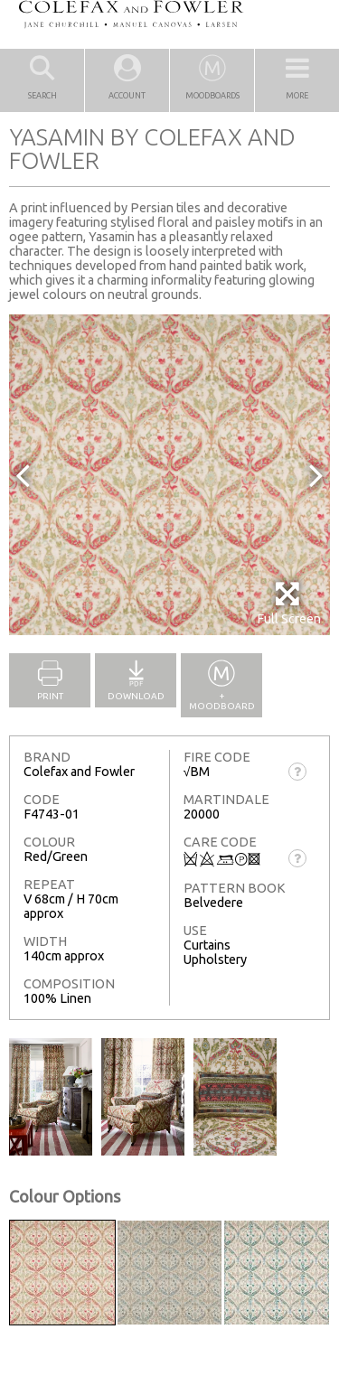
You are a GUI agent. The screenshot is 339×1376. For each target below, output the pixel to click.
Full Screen (289, 603)
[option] (169, 474)
